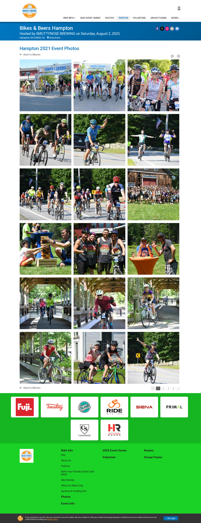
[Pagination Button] (178, 388)
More (174, 18)
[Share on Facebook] (158, 29)
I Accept (170, 518)
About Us (66, 460)
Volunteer (139, 18)
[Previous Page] (172, 56)
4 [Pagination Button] (173, 388)
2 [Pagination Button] (163, 388)
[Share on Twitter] (162, 29)
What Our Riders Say (72, 485)
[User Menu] (178, 8)
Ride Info (68, 18)
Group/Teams (159, 18)
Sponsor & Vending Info (73, 491)
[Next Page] (178, 56)
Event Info (68, 503)
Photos (123, 18)
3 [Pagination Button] (168, 388)
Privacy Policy (52, 519)
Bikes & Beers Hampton (46, 28)
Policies (65, 466)
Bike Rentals (67, 480)
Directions (54, 37)
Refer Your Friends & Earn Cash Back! (77, 473)
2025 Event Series (90, 18)
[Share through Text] (177, 29)
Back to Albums (30, 54)
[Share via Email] (172, 29)
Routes (109, 18)
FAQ (63, 455)
